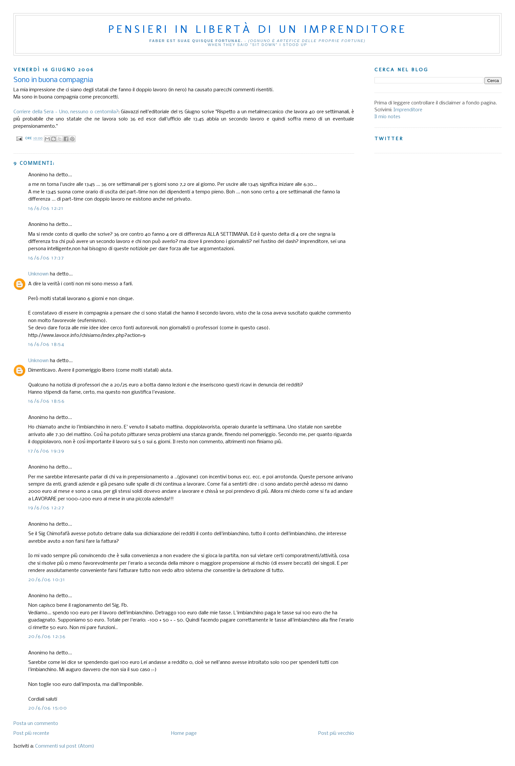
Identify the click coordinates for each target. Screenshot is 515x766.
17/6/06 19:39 (46, 451)
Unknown (38, 274)
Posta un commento (35, 723)
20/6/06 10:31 (46, 579)
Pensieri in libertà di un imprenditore (257, 29)
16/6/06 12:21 (45, 208)
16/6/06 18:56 (46, 401)
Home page (184, 733)
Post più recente (31, 733)
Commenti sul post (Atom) (64, 746)
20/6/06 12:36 (47, 636)
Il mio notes (387, 117)
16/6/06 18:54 (46, 344)
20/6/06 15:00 (47, 708)
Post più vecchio (336, 733)
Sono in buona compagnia (53, 80)
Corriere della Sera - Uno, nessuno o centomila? (66, 112)
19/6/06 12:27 (46, 508)
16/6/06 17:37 (46, 258)
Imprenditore (407, 110)
